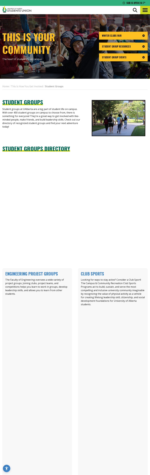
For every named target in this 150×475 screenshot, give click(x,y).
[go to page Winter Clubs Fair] (123, 36)
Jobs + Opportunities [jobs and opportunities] (124, 439)
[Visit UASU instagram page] (112, 452)
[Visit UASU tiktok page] (128, 452)
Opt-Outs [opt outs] (117, 445)
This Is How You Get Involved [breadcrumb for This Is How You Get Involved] (27, 86)
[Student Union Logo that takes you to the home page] (17, 10)
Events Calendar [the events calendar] (121, 423)
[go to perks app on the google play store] (90, 439)
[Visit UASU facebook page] (118, 452)
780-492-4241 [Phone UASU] (36, 446)
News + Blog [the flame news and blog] (119, 428)
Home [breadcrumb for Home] (5, 86)
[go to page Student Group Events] (123, 57)
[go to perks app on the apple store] (68, 439)
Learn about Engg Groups (37, 312)
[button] (145, 10)
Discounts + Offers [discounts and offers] (123, 434)
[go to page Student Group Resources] (123, 46)
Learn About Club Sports (112, 312)
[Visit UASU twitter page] (123, 452)
